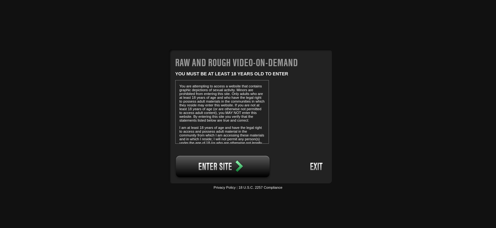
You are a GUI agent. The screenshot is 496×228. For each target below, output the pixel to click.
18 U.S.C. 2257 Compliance (260, 187)
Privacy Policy (225, 187)
